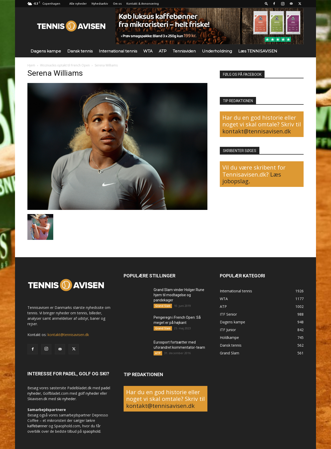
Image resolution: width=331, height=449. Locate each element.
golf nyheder (88, 393)
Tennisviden (184, 51)
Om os (117, 3)
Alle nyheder (78, 3)
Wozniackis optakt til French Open (65, 65)
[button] (266, 3)
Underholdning (217, 51)
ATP (163, 51)
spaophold (91, 431)
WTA (148, 51)
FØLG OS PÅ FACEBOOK (242, 74)
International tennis (118, 51)
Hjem (31, 65)
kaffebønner (37, 425)
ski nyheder (66, 398)
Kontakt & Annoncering (142, 3)
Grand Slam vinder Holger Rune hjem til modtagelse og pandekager (179, 295)
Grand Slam (162, 306)
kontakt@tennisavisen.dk (256, 131)
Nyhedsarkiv (100, 3)
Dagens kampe (46, 51)
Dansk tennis (80, 51)
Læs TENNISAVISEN (257, 51)
